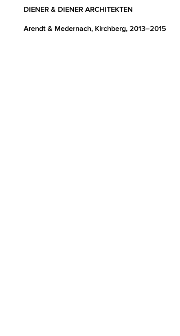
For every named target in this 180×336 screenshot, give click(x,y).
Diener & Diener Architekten (78, 9)
